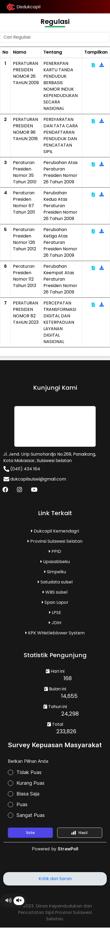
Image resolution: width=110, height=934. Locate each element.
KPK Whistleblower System (55, 633)
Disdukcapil (23, 7)
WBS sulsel (55, 592)
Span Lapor (55, 602)
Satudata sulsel (55, 582)
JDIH (55, 623)
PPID (55, 551)
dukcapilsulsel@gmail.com (35, 479)
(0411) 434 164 (22, 469)
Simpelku (55, 572)
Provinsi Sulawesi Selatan (55, 541)
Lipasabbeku (55, 562)
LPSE (55, 612)
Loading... (55, 803)
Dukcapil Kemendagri (55, 531)
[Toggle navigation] (95, 7)
